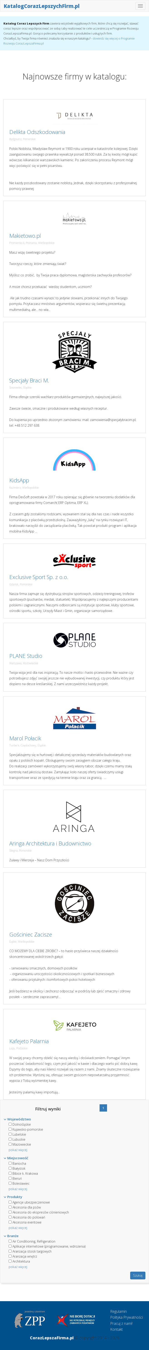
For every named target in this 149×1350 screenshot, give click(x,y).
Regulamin (118, 1311)
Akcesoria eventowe (25, 1222)
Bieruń (15, 1178)
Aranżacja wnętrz (23, 1256)
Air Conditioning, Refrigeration (32, 1241)
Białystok (17, 1168)
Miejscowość (16, 1158)
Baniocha (17, 1163)
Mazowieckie (20, 1144)
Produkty (13, 1196)
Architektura (19, 1261)
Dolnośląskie (20, 1124)
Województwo (17, 1119)
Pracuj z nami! (121, 1323)
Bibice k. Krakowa (23, 1173)
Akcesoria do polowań (27, 1217)
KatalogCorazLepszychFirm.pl (42, 5)
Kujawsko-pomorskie (26, 1129)
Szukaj (137, 1275)
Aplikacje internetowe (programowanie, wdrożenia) (47, 1246)
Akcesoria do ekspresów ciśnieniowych (39, 1212)
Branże (11, 1236)
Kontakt (116, 1329)
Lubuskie (17, 1139)
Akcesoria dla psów (25, 1207)
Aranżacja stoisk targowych (30, 1251)
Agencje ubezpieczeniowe (29, 1202)
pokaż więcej (18, 1150)
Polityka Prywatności (126, 1317)
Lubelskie (17, 1134)
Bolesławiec (19, 1183)
